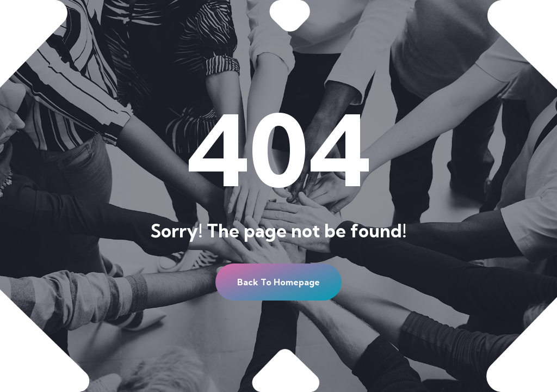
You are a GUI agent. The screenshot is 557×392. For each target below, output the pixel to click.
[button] (278, 282)
